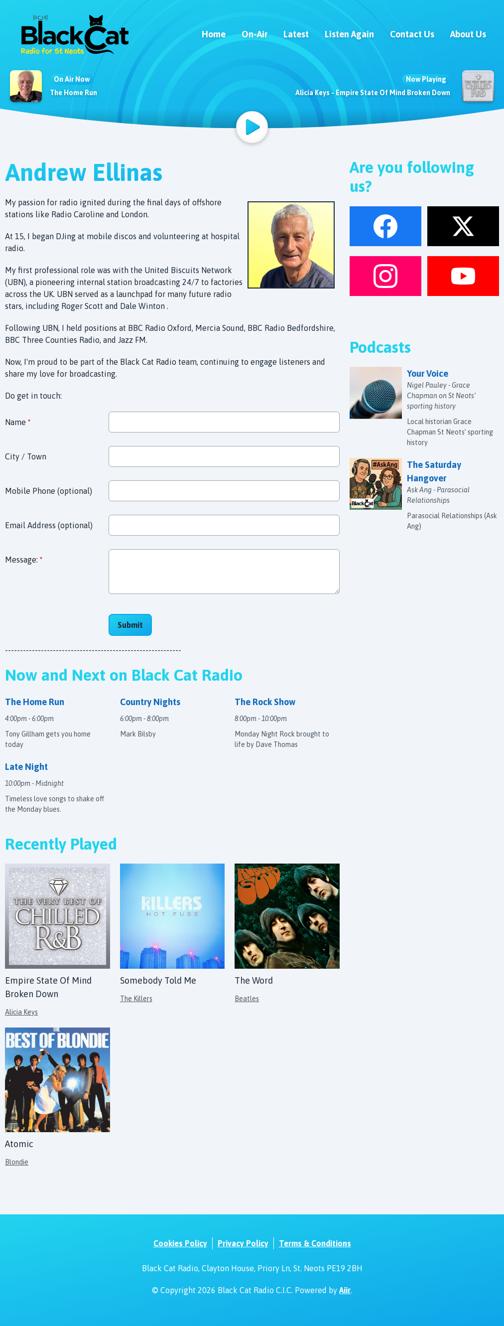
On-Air (254, 34)
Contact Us (412, 34)
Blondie (16, 1162)
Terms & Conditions (315, 1243)
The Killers (136, 999)
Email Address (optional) (49, 525)
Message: (23, 559)
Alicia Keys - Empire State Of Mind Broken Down (372, 93)
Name (17, 422)
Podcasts (380, 347)
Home (214, 34)
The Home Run (73, 93)
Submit (130, 624)
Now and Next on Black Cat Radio (124, 675)
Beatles (247, 999)
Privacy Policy (243, 1243)
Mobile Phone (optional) (48, 490)
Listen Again (349, 34)
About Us (468, 34)
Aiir (345, 1290)
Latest (296, 34)
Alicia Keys (21, 1012)
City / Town (25, 456)
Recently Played (61, 844)
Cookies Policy (180, 1243)
